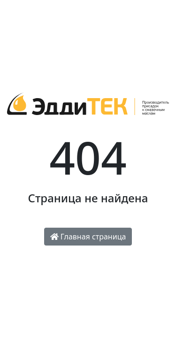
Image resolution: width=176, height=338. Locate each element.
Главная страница (88, 236)
